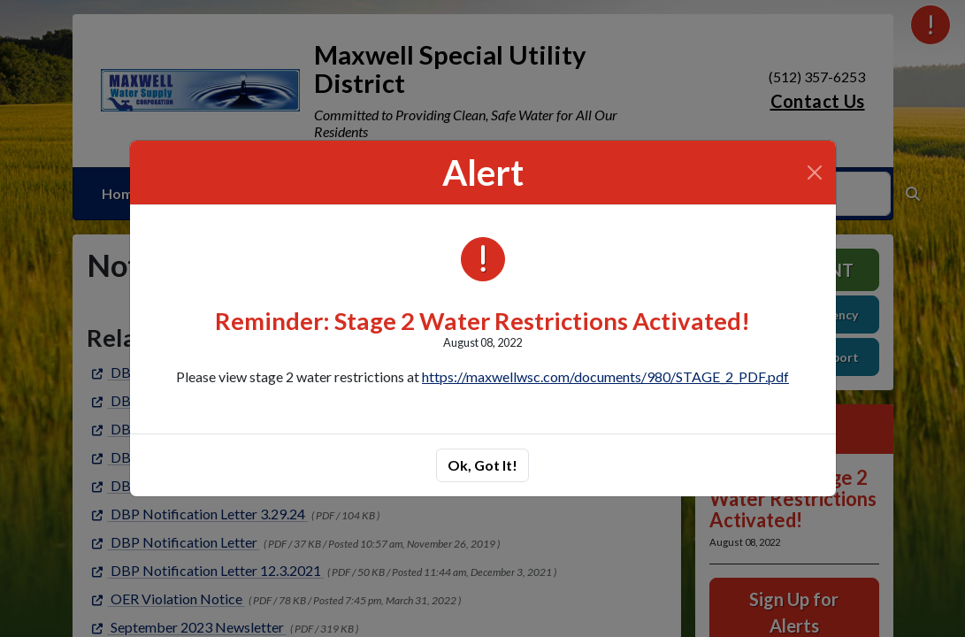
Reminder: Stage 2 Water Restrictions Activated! (482, 320)
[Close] (814, 172)
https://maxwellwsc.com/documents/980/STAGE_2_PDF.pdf (605, 376)
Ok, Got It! (482, 465)
